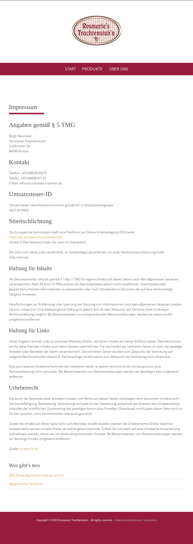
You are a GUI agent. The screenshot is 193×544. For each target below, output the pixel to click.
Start (70, 69)
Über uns (118, 69)
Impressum (150, 520)
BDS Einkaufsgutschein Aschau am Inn (36, 475)
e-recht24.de (29, 449)
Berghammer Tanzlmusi (26, 484)
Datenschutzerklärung (128, 520)
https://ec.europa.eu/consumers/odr (35, 237)
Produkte (92, 69)
